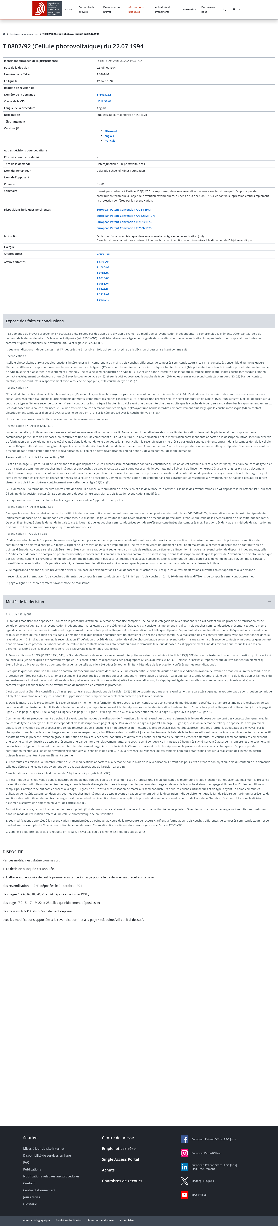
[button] (139, 321)
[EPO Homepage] (47, 9)
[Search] (224, 9)
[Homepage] (4, 34)
